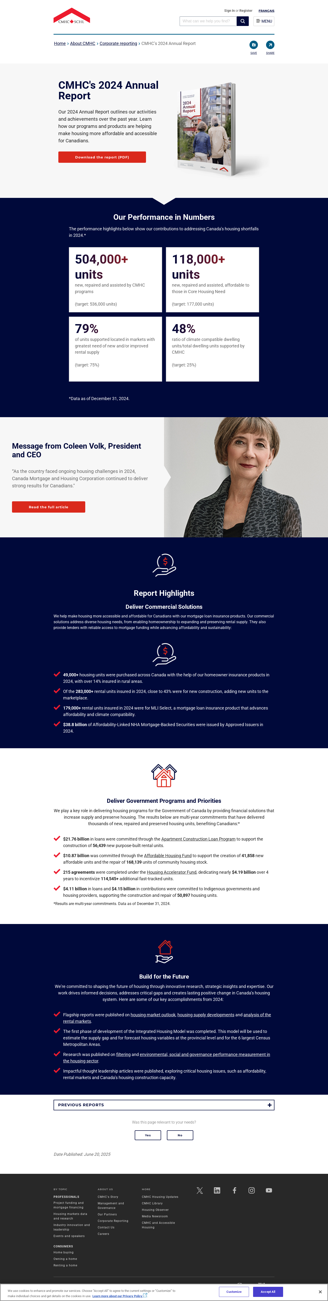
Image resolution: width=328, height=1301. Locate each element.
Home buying (64, 1252)
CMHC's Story (108, 1197)
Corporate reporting (118, 43)
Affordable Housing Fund (168, 855)
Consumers (63, 1246)
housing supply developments (205, 1014)
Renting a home (65, 1265)
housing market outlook (153, 1014)
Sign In (230, 11)
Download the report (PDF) (102, 157)
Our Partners (107, 1214)
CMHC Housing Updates (160, 1197)
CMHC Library (152, 1203)
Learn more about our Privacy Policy (119, 1296)
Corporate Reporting (113, 1221)
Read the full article (48, 507)
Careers (103, 1234)
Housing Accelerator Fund (171, 872)
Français (266, 11)
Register (245, 11)
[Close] (320, 1292)
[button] (243, 21)
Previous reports (81, 1105)
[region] (164, 1292)
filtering (123, 1054)
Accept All (268, 1292)
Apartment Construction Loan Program (198, 839)
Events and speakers (69, 1236)
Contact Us (106, 1227)
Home (60, 43)
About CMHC (82, 43)
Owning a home (65, 1259)
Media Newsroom (155, 1216)
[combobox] (208, 21)
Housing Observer (155, 1210)
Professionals (66, 1197)
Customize (234, 1292)
